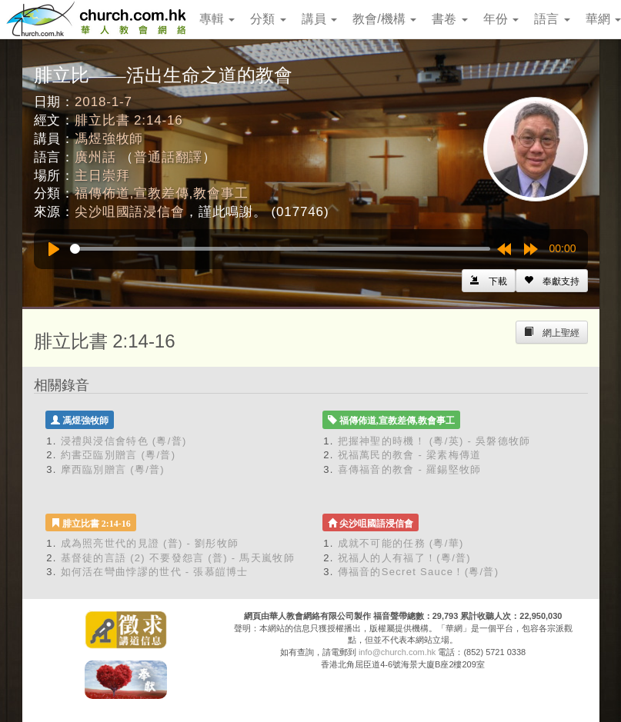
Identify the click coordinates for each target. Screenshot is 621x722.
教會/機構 (384, 18)
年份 (501, 18)
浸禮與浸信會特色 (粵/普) (124, 441)
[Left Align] (552, 280)
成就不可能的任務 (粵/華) (401, 543)
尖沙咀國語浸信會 (130, 212)
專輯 (217, 18)
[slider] (280, 248)
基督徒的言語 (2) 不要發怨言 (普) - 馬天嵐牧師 (178, 558)
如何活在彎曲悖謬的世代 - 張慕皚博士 (155, 571)
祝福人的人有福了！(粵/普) (404, 558)
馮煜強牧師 (109, 138)
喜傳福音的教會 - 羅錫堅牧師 (410, 469)
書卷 (449, 18)
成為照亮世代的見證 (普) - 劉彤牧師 (150, 543)
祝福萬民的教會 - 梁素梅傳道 (410, 455)
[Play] (54, 249)
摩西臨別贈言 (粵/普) (113, 469)
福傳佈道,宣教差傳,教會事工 (161, 193)
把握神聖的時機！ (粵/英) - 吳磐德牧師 (434, 441)
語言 (551, 18)
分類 (267, 18)
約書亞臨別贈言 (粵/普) (118, 455)
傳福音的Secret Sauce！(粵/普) (418, 571)
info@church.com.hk (397, 652)
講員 (319, 18)
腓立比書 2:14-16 (129, 120)
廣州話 (95, 157)
